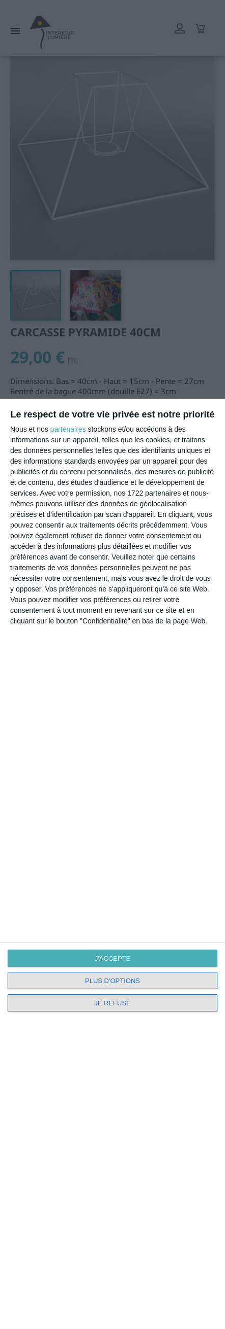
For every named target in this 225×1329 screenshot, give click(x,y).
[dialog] (112, 864)
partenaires (68, 429)
